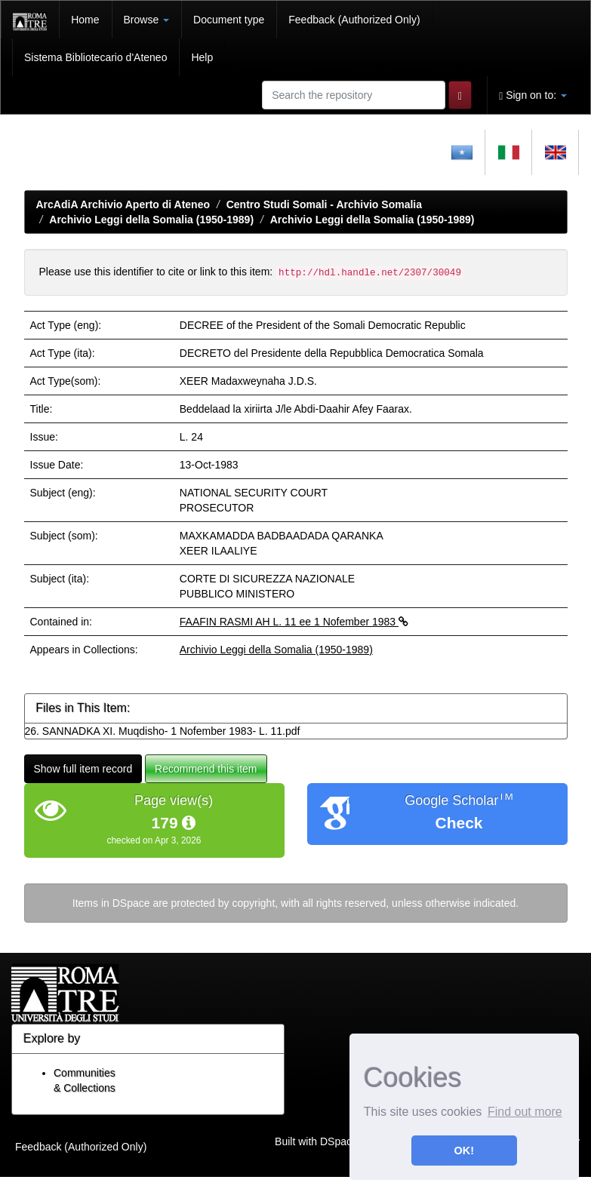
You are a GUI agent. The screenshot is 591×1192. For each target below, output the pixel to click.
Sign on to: (533, 95)
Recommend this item (206, 769)
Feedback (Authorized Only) (354, 20)
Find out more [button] (525, 1111)
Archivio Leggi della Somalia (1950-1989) (151, 220)
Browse (147, 20)
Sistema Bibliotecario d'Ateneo (95, 57)
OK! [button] (464, 1150)
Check (458, 822)
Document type (228, 20)
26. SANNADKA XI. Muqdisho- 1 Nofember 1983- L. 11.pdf (162, 731)
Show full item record (83, 769)
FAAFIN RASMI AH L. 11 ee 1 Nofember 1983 (294, 622)
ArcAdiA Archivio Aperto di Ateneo (123, 204)
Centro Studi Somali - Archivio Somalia (324, 204)
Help (202, 57)
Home (85, 20)
